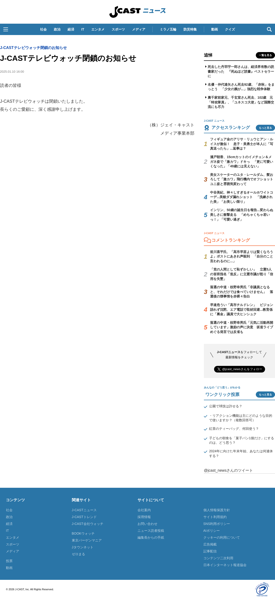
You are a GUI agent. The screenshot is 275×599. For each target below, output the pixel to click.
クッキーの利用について (221, 537)
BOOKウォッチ (83, 533)
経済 (71, 29)
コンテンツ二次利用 (218, 558)
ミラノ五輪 (168, 29)
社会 (43, 29)
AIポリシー (211, 530)
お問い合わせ (147, 524)
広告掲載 (210, 544)
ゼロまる (78, 554)
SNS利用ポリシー (216, 524)
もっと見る (265, 127)
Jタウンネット (82, 547)
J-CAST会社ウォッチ (87, 524)
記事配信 (210, 551)
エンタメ (98, 29)
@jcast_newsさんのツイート (228, 470)
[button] (5, 29)
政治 (57, 29)
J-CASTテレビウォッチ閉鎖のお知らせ (33, 48)
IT (82, 29)
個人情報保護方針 (216, 510)
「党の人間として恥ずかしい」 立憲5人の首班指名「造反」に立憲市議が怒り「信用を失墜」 (241, 273)
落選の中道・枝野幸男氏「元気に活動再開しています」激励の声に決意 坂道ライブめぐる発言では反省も (241, 327)
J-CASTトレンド (84, 517)
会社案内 (144, 510)
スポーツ (118, 29)
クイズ (230, 29)
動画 (214, 29)
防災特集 (190, 29)
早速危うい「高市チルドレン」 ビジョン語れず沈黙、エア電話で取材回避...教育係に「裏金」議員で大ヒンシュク (241, 309)
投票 (9, 561)
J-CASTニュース (84, 510)
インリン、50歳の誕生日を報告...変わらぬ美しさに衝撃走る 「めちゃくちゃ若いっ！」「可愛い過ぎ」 (241, 214)
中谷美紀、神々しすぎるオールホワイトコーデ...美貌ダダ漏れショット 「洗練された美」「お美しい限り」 (241, 197)
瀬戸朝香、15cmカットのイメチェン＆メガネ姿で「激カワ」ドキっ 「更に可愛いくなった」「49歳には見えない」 (241, 161)
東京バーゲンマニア (87, 540)
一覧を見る (265, 55)
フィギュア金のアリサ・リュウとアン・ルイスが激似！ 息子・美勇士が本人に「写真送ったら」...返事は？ (241, 143)
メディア (138, 29)
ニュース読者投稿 (151, 530)
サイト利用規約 (215, 517)
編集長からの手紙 (151, 537)
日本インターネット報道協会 (225, 565)
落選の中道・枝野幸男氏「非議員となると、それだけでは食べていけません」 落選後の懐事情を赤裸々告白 (241, 291)
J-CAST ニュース (137, 12)
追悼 (208, 55)
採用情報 (144, 517)
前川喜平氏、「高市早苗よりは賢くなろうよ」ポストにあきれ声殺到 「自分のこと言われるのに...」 (241, 256)
